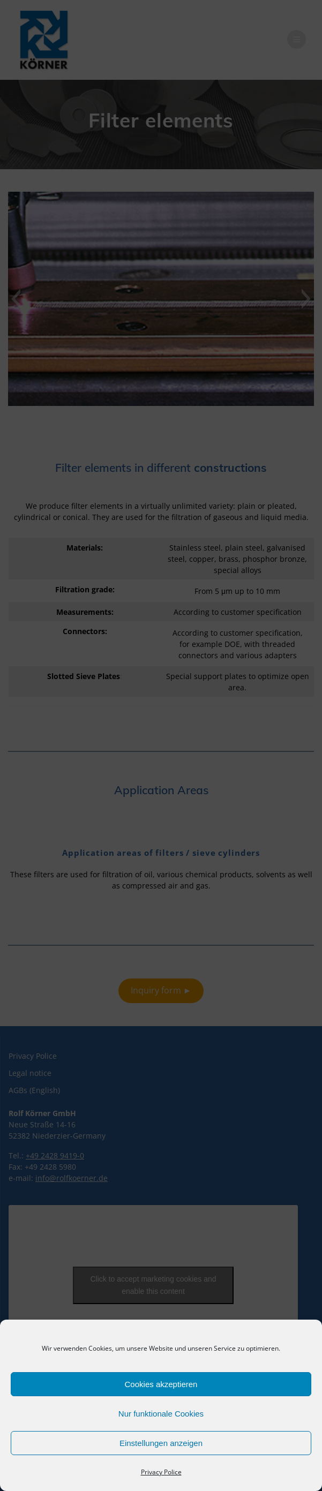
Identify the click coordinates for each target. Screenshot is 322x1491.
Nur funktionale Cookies (161, 1413)
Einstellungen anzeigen (161, 1443)
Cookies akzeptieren (161, 1384)
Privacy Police (161, 1472)
